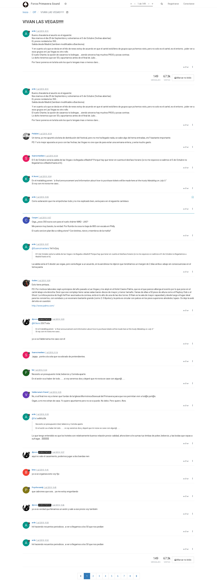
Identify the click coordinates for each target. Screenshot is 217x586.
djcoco (35, 319)
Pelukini (35, 134)
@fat (34, 418)
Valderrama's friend (40, 392)
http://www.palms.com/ (43, 306)
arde (34, 31)
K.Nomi (35, 176)
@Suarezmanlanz (40, 248)
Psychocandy (37, 487)
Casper (35, 218)
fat (33, 370)
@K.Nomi (36, 323)
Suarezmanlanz (38, 156)
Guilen (34, 281)
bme (34, 470)
